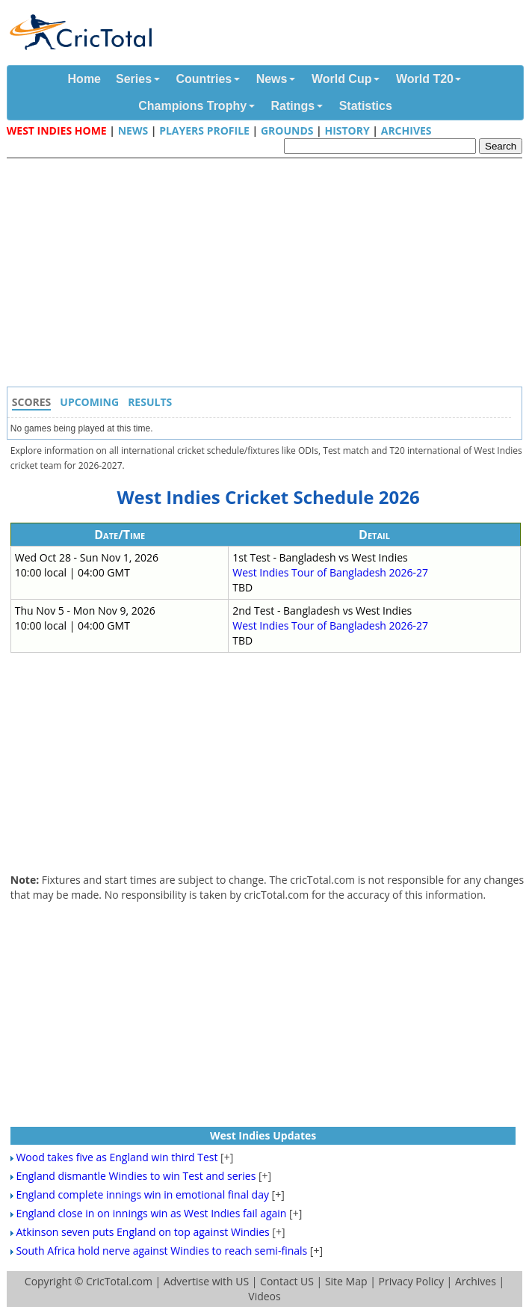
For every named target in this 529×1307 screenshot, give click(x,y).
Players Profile (204, 130)
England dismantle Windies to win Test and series (136, 1176)
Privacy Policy (410, 1281)
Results (150, 402)
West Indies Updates (263, 1135)
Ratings (293, 105)
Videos (264, 1296)
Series (134, 79)
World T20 (425, 79)
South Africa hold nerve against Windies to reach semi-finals (161, 1250)
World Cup (342, 79)
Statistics (365, 105)
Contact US (287, 1281)
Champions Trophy (192, 105)
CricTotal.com (119, 1281)
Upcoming (89, 402)
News (272, 79)
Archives (406, 130)
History (346, 130)
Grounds (287, 130)
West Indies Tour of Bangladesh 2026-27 (330, 572)
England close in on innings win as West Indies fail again (151, 1213)
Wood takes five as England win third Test (116, 1157)
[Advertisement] (268, 274)
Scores (32, 402)
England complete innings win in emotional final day (142, 1194)
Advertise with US (206, 1281)
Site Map (346, 1281)
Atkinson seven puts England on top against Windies (142, 1232)
